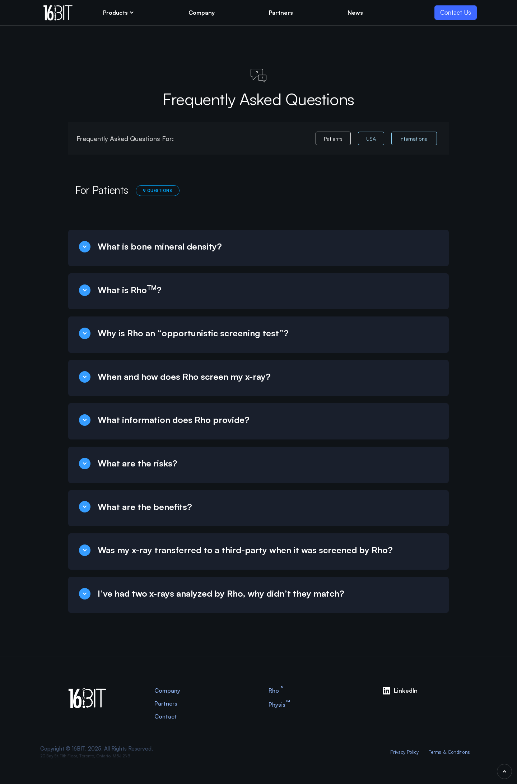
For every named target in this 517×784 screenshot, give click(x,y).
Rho (276, 690)
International (414, 139)
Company (167, 690)
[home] (58, 13)
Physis (279, 704)
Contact (165, 716)
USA (371, 139)
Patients (333, 139)
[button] (118, 12)
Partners (165, 703)
